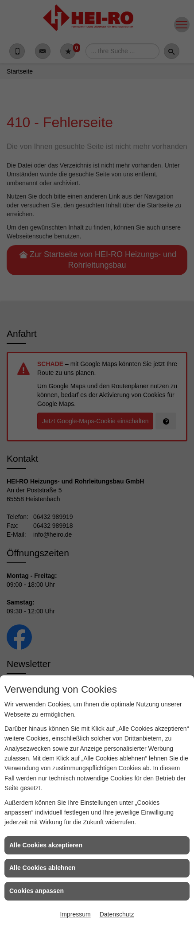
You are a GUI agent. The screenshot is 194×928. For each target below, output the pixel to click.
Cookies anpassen (36, 890)
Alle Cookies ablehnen (42, 867)
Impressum (75, 914)
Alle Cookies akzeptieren (45, 845)
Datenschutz (117, 914)
